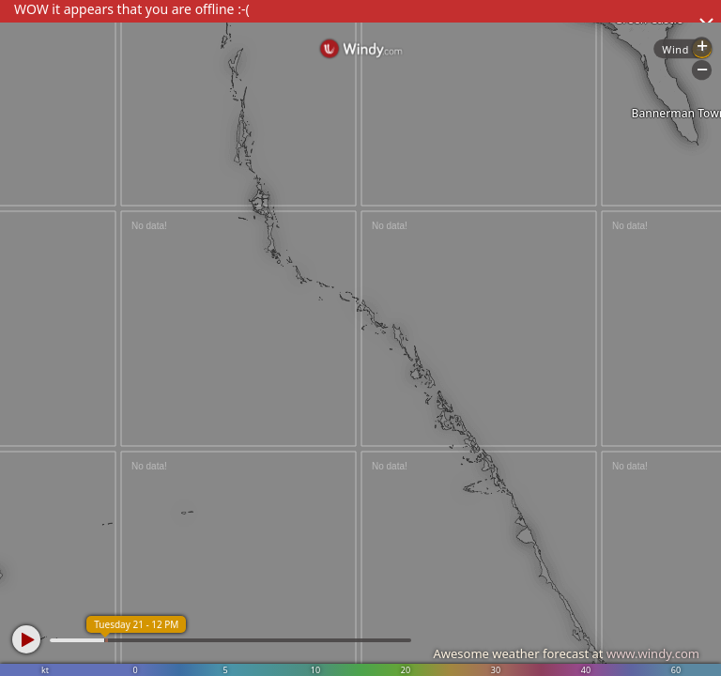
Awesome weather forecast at (566, 653)
